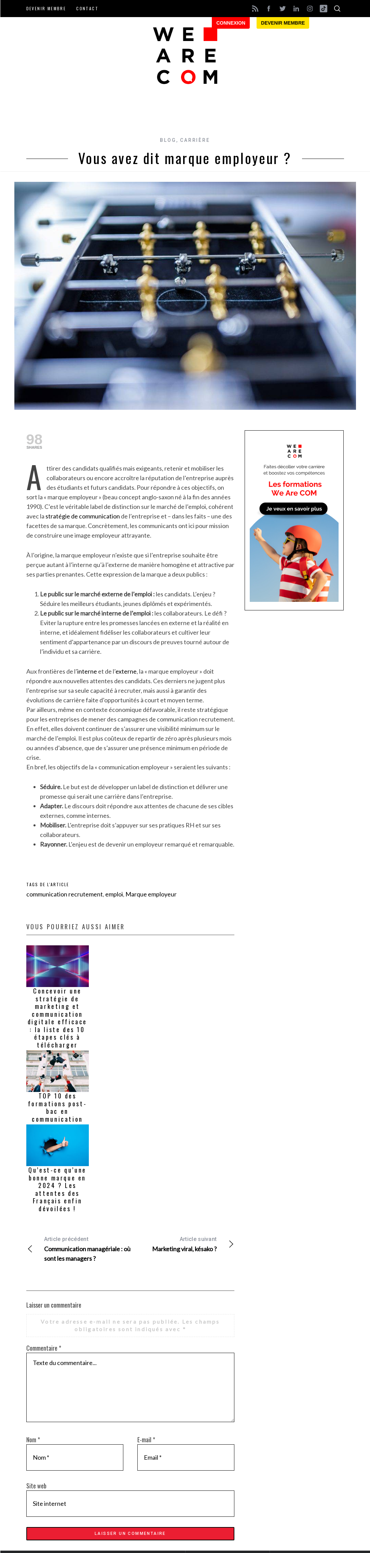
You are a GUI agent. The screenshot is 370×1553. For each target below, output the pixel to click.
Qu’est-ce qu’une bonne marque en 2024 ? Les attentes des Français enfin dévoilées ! (57, 1189)
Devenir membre (46, 8)
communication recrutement (64, 894)
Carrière (195, 140)
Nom (33, 1439)
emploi (114, 894)
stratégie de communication (82, 516)
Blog (168, 140)
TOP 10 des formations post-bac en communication (57, 1107)
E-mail (146, 1439)
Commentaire (43, 1347)
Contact (87, 8)
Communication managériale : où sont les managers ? (78, 1248)
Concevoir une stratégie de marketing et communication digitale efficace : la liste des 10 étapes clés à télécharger (57, 1017)
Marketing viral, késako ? (182, 1243)
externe (126, 671)
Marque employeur (151, 894)
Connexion (230, 23)
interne (87, 671)
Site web (36, 1485)
